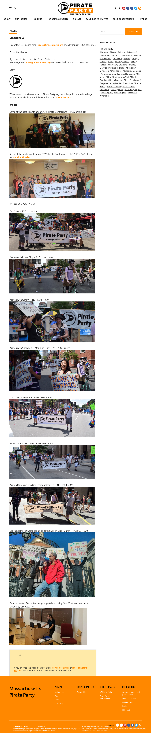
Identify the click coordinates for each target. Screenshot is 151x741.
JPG (68, 97)
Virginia (138, 89)
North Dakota (115, 80)
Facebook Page (127, 8)
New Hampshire (128, 74)
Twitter (135, 8)
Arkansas (131, 52)
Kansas (103, 64)
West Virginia (120, 92)
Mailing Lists (59, 692)
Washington (106, 92)
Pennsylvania (114, 83)
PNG (63, 97)
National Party (106, 49)
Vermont (129, 89)
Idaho (110, 61)
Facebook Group (131, 8)
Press (143, 19)
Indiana (125, 61)
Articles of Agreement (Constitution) (131, 693)
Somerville (81, 692)
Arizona (121, 52)
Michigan (130, 68)
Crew (57, 700)
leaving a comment (60, 667)
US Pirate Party (106, 692)
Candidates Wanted (97, 19)
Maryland (104, 68)
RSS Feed (126, 710)
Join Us (38, 19)
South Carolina (114, 86)
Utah (120, 89)
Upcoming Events (59, 19)
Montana (137, 71)
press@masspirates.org (50, 44)
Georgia (135, 58)
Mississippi (116, 71)
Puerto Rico (128, 83)
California (104, 55)
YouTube (123, 8)
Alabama (104, 52)
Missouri (127, 71)
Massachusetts (117, 68)
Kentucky (112, 64)
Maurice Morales (21, 157)
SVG (57, 97)
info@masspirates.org (48, 735)
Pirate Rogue (17, 729)
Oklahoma (134, 80)
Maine (132, 64)
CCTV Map (59, 703)
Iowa (133, 61)
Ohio (126, 80)
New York (125, 77)
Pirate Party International (105, 697)
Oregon (103, 83)
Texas (113, 89)
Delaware (117, 58)
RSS (139, 8)
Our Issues (21, 19)
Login (124, 706)
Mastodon (119, 8)
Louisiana (123, 64)
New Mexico (113, 77)
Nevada (115, 74)
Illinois (118, 61)
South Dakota (129, 86)
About (7, 19)
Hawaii (103, 61)
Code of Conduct (129, 698)
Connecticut (126, 55)
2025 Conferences (123, 19)
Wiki (56, 696)
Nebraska (105, 74)
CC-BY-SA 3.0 (28, 731)
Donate (77, 19)
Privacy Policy (127, 702)
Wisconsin (132, 92)
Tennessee (104, 89)
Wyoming (104, 95)
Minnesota (105, 71)
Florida (127, 58)
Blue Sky (115, 8)
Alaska (113, 52)
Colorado (115, 55)
